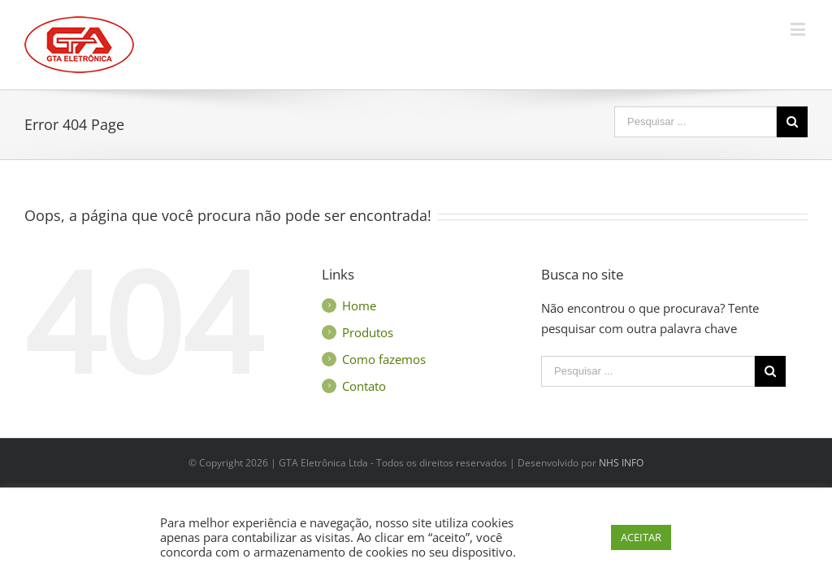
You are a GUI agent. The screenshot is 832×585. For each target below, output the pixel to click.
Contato (364, 386)
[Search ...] (695, 121)
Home (359, 305)
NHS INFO (621, 463)
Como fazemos (384, 359)
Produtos (367, 332)
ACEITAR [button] (641, 537)
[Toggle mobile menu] (799, 28)
